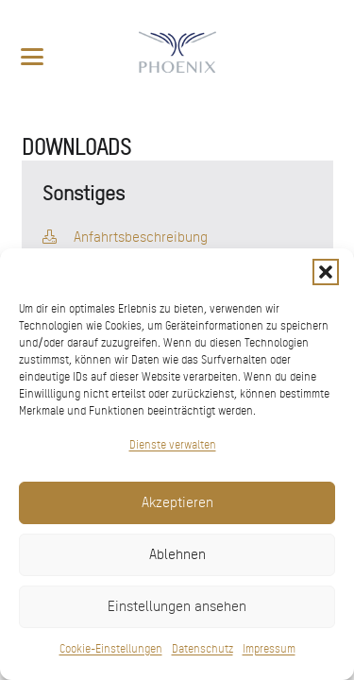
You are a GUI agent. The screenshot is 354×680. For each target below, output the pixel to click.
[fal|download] (49, 237)
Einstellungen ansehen (177, 606)
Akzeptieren (177, 502)
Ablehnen (177, 554)
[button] (325, 272)
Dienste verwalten (172, 444)
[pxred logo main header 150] (177, 57)
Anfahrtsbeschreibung (141, 237)
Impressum (269, 648)
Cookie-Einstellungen (110, 648)
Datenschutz (202, 648)
